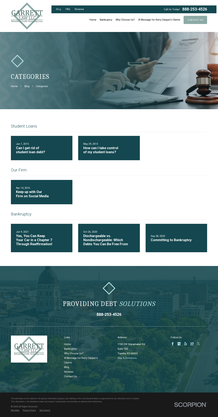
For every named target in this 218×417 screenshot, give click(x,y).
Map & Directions (127, 358)
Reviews (79, 9)
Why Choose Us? (73, 353)
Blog (58, 9)
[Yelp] (185, 344)
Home (67, 344)
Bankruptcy (70, 348)
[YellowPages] (192, 344)
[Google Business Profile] (179, 344)
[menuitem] (15, 410)
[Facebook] (172, 344)
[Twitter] (198, 344)
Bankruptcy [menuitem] (106, 19)
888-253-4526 (194, 9)
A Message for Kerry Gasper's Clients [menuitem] (159, 19)
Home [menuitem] (93, 19)
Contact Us (195, 19)
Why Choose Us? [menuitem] (125, 19)
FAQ (68, 9)
